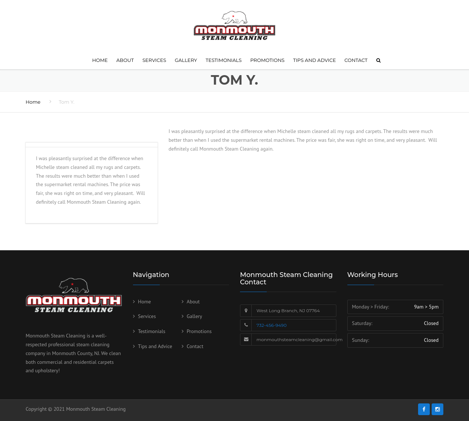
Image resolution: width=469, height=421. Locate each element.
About (125, 60)
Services (154, 60)
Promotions (267, 60)
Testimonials (223, 60)
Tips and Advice (314, 60)
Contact (356, 60)
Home (100, 60)
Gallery (186, 60)
